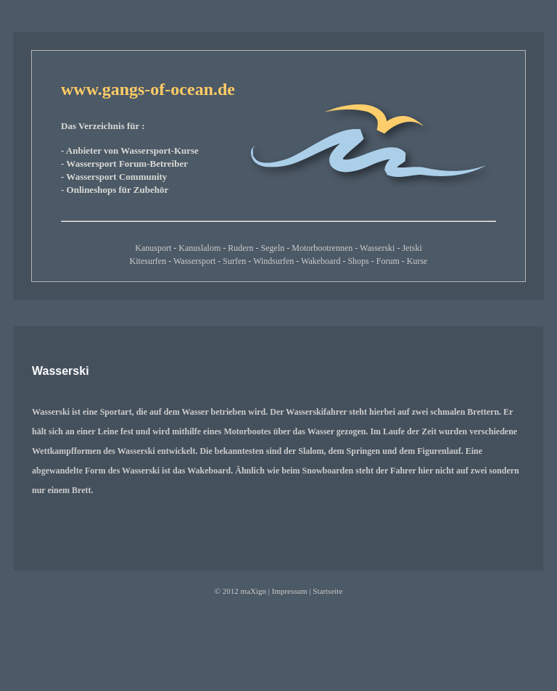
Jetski (411, 248)
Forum (388, 261)
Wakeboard (320, 261)
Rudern (240, 248)
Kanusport (153, 248)
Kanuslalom (199, 248)
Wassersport (194, 261)
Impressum (290, 591)
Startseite (327, 591)
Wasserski (377, 248)
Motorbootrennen (322, 248)
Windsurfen (273, 261)
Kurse (417, 261)
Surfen (234, 261)
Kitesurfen (148, 261)
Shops (357, 261)
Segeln (273, 248)
